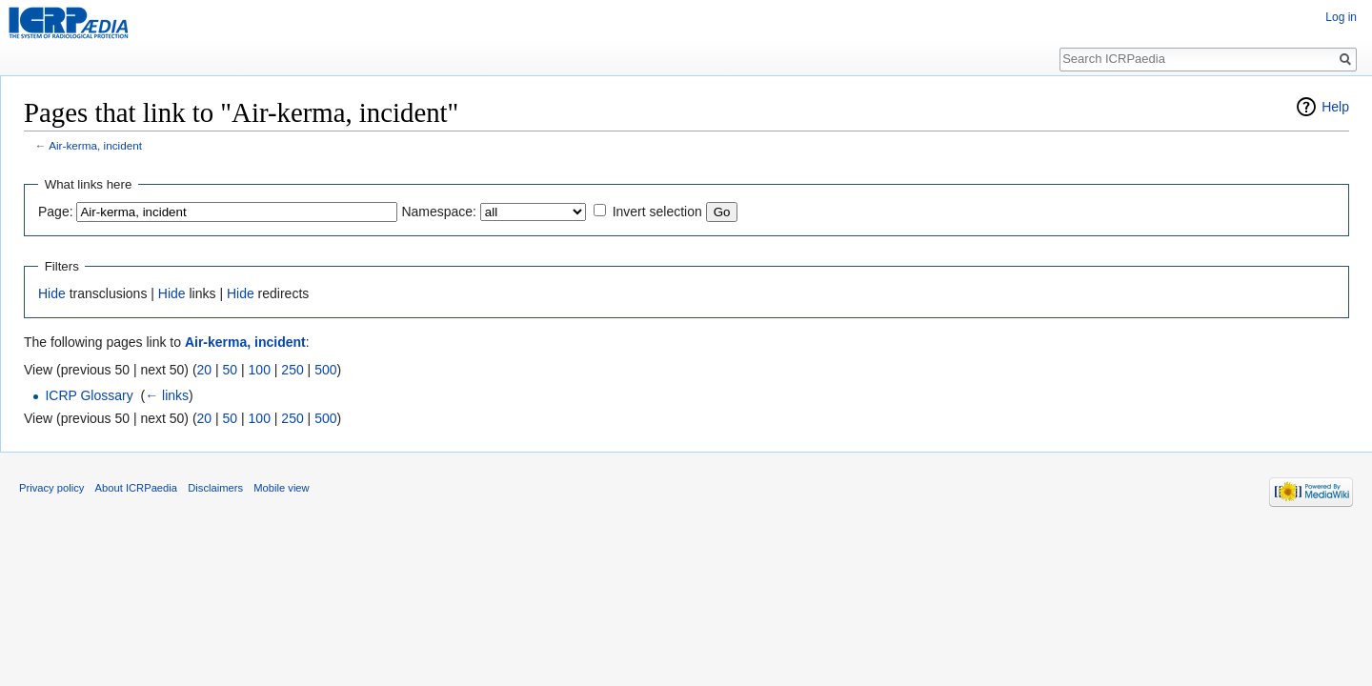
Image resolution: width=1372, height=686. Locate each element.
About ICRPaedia (136, 488)
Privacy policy (51, 488)
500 (325, 369)
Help (1335, 106)
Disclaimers (215, 488)
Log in (1341, 17)
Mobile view (281, 488)
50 (230, 369)
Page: (55, 211)
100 (260, 369)
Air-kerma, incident (95, 145)
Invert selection (657, 211)
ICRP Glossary (88, 395)
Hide (52, 293)
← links (167, 395)
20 (204, 369)
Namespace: (438, 211)
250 (292, 369)
